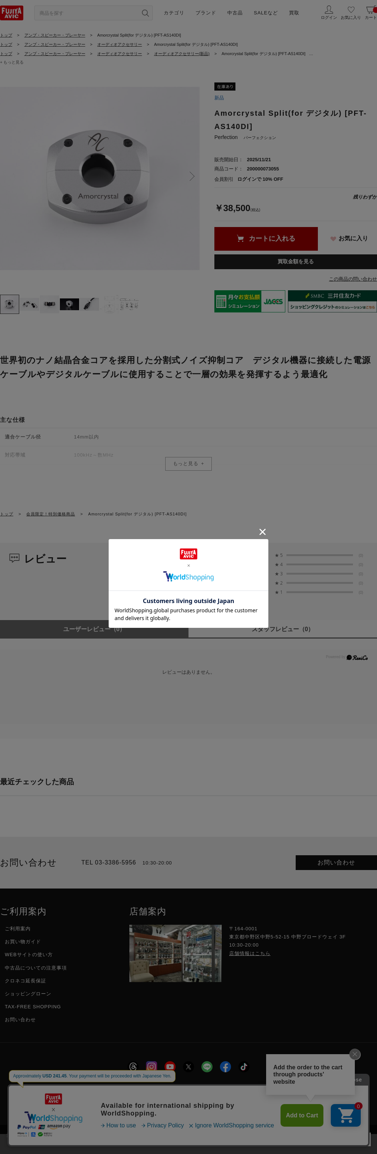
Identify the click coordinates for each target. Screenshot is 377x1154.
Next (192, 176)
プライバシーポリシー (147, 1087)
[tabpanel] (100, 178)
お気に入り (353, 238)
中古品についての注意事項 (36, 968)
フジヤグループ (309, 1087)
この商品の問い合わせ (353, 279)
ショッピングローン (28, 993)
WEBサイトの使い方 (29, 954)
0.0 (243, 559)
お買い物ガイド (23, 941)
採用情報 (96, 1087)
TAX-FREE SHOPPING (33, 1006)
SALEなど (266, 13)
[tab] (9, 304)
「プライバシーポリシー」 (278, 1135)
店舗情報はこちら (250, 953)
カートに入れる (272, 238)
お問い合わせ (336, 862)
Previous (7, 176)
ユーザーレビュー (94, 629)
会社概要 (61, 1087)
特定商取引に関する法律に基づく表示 (232, 1087)
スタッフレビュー (283, 629)
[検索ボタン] (145, 13)
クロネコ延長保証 (25, 981)
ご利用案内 (18, 928)
